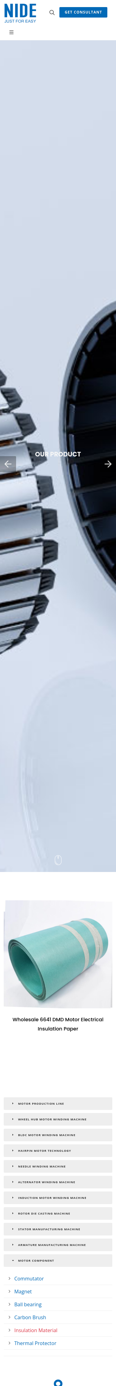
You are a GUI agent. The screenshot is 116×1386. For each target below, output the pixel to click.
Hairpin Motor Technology (41, 1150)
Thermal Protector (35, 1343)
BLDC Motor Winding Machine (43, 1135)
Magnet (23, 1291)
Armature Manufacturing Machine (48, 1244)
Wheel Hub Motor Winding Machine (49, 1119)
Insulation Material (35, 1330)
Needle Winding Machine (38, 1166)
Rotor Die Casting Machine (40, 1213)
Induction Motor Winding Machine (49, 1197)
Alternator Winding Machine (43, 1182)
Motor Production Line (37, 1103)
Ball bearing (27, 1304)
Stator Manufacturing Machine (45, 1229)
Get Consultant (83, 12)
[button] (8, 464)
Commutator (29, 1278)
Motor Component (32, 1260)
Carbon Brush (30, 1317)
